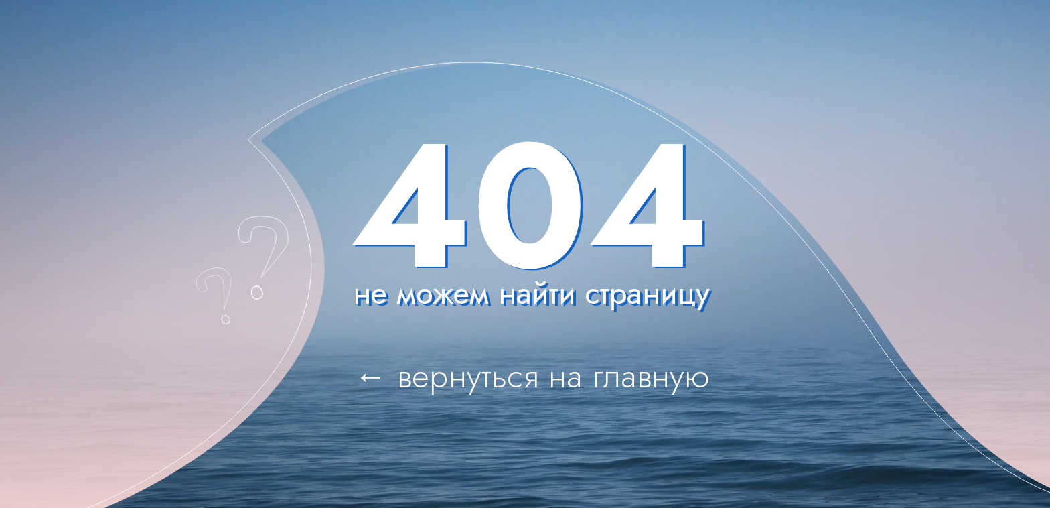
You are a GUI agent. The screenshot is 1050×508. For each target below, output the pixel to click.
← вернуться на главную (532, 376)
